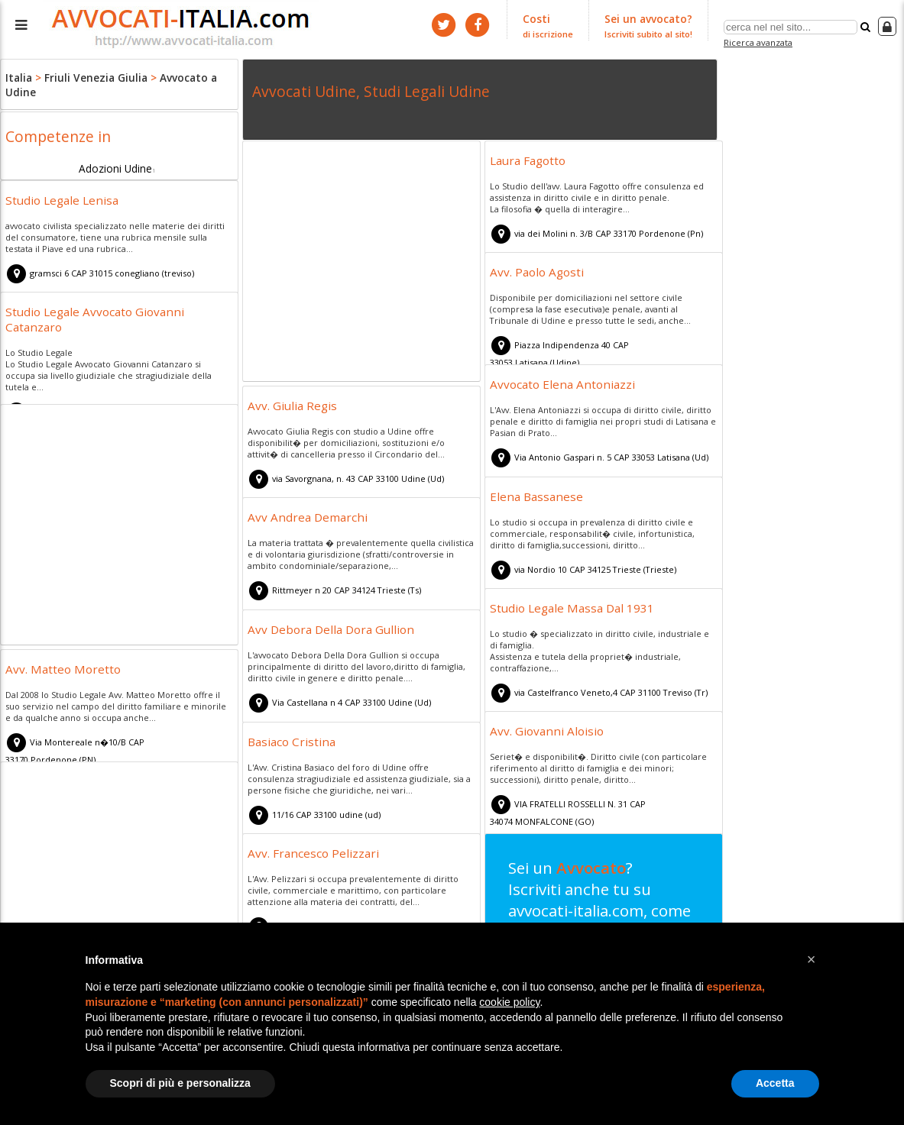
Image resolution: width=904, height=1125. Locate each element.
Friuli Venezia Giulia (90, 76)
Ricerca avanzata (760, 41)
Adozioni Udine (115, 165)
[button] (811, 959)
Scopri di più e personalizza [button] (180, 1083)
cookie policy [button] (509, 1002)
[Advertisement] (361, 263)
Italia (18, 76)
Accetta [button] (775, 1083)
